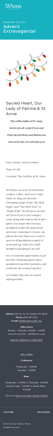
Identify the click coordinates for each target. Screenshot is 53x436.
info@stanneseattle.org (30, 321)
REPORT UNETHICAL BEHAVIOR (26, 340)
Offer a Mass (26, 354)
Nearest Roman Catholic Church (32, 395)
